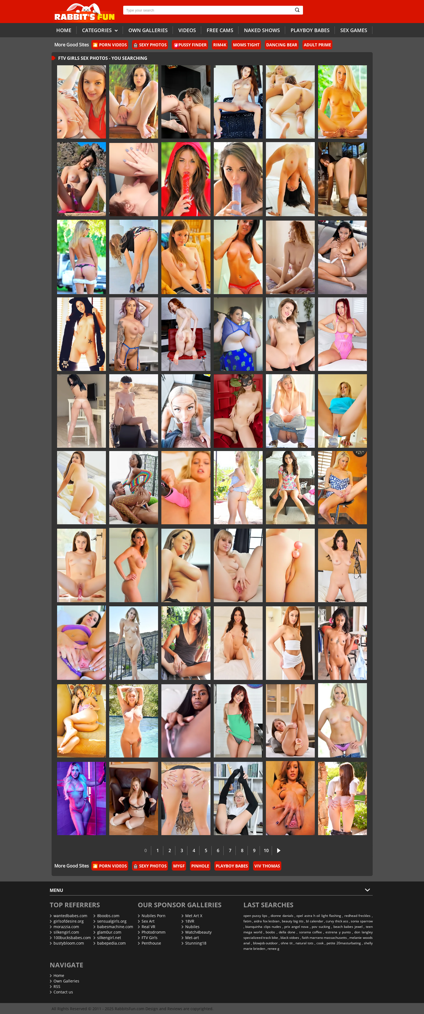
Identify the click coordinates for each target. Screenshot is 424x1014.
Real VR (146, 926)
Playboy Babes (310, 30)
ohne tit (287, 943)
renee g (273, 948)
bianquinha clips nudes (263, 926)
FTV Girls (148, 937)
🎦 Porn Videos (110, 44)
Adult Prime (317, 44)
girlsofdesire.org (67, 921)
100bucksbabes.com (70, 937)
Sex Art (146, 921)
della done (287, 932)
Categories (100, 30)
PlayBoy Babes (232, 866)
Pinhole (200, 866)
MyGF (179, 866)
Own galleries (148, 30)
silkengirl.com (64, 932)
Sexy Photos (150, 44)
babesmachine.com (113, 926)
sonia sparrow (361, 921)
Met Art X (191, 915)
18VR (187, 921)
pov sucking (321, 926)
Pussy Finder (190, 44)
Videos (187, 30)
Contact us (61, 992)
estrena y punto (337, 932)
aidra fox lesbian (266, 921)
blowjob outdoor (265, 943)
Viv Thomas (267, 866)
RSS (55, 986)
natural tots (304, 943)
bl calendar (314, 921)
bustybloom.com (67, 943)
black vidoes (289, 937)
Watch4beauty (196, 932)
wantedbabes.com (68, 915)
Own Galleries (64, 981)
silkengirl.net (107, 937)
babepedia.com (109, 943)
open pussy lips (255, 915)
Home (63, 30)
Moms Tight (246, 44)
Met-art (190, 937)
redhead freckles (357, 915)
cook (320, 943)
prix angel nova (296, 926)
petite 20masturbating (344, 943)
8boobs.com (106, 915)
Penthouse (149, 943)
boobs (270, 932)
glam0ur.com (107, 932)
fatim (247, 921)
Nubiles (190, 926)
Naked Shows (262, 30)
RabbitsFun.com (129, 1008)
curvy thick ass (337, 921)
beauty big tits (293, 921)
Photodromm (151, 932)
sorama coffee (310, 932)
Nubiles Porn (151, 915)
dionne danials (282, 915)
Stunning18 (193, 943)
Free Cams (220, 30)
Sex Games (353, 30)
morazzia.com (64, 926)
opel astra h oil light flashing (318, 915)
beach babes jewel (348, 926)
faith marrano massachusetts (324, 937)
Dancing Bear (281, 44)
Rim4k (219, 44)
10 (266, 850)
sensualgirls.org (110, 921)
